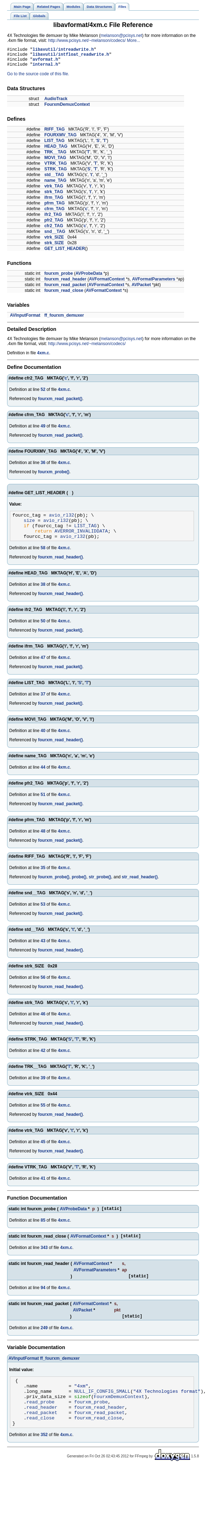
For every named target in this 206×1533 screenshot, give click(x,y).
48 (43, 840)
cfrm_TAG (54, 213)
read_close (41, 1440)
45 (43, 1151)
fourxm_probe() (53, 476)
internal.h (45, 68)
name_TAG (55, 184)
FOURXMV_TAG (60, 139)
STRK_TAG (55, 173)
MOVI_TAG (55, 161)
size (29, 526)
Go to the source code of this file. (38, 78)
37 (43, 703)
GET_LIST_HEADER (64, 252)
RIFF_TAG (54, 133)
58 (43, 557)
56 (43, 986)
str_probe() (100, 886)
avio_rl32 (61, 520)
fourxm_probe (58, 277)
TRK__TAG (55, 156)
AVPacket (141, 289)
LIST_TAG (54, 144)
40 (43, 740)
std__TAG (54, 178)
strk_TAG (53, 195)
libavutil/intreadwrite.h (63, 50)
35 (43, 877)
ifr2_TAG (53, 218)
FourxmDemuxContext (67, 108)
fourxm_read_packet (65, 289)
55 (43, 1114)
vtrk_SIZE (54, 241)
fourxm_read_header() (60, 566)
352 (44, 1458)
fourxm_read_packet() (60, 402)
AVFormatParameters (153, 283)
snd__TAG (54, 235)
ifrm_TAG (53, 201)
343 (44, 1259)
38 (43, 593)
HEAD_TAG (55, 150)
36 (43, 466)
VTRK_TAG (55, 167)
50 (43, 630)
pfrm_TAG (54, 207)
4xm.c (43, 357)
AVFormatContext (107, 283)
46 (43, 1023)
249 (44, 1341)
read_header (42, 1427)
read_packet (42, 1433)
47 (43, 667)
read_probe (41, 1421)
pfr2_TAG (53, 224)
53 (43, 913)
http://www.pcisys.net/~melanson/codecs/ (87, 40)
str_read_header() (140, 886)
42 (43, 1060)
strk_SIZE (54, 247)
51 (43, 804)
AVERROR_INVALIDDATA (81, 539)
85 (43, 1230)
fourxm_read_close (63, 294)
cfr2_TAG (53, 230)
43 (43, 950)
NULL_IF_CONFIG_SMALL (102, 1408)
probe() (79, 886)
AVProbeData (88, 277)
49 (43, 430)
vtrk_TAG (53, 190)
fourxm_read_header (65, 283)
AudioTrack (55, 102)
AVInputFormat (25, 319)
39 (43, 1087)
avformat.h (45, 62)
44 (43, 776)
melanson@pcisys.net (121, 35)
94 (43, 1300)
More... (133, 40)
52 (43, 393)
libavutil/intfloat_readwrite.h (71, 56)
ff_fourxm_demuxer (64, 319)
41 (43, 1187)
